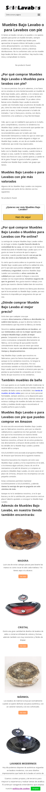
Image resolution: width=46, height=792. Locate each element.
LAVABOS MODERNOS (23, 763)
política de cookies (21, 788)
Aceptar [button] (36, 788)
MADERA (23, 560)
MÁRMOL (23, 697)
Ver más (23, 576)
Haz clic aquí (23, 217)
